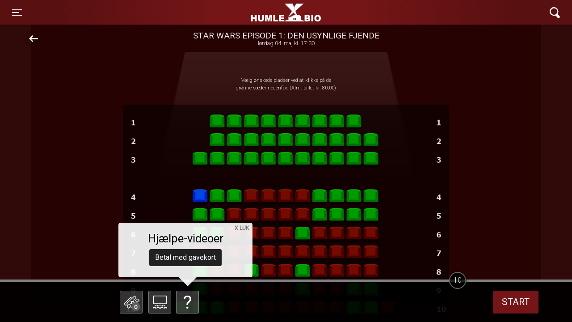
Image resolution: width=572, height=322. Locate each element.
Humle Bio (244, 12)
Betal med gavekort (185, 257)
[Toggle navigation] (17, 12)
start (516, 302)
